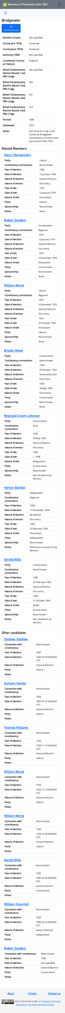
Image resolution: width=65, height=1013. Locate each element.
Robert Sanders (15, 220)
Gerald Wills (12, 559)
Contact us (54, 993)
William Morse (14, 285)
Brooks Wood (13, 350)
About (10, 993)
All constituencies (11, 28)
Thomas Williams (16, 727)
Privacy (32, 993)
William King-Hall (16, 904)
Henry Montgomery (17, 155)
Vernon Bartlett (14, 487)
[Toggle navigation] (59, 4)
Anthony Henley (15, 683)
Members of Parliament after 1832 (25, 5)
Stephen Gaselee (16, 639)
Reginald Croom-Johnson (22, 416)
